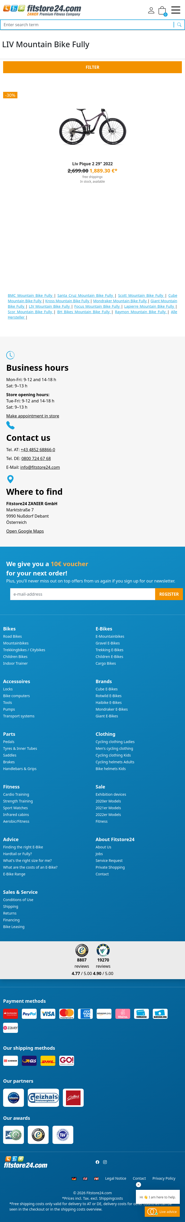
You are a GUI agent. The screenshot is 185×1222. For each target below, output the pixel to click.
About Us (103, 847)
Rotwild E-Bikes (109, 695)
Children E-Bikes (109, 656)
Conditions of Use (18, 899)
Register (169, 594)
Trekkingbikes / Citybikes (24, 649)
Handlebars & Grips (19, 768)
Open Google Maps (25, 531)
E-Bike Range (14, 873)
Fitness (102, 821)
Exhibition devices (111, 794)
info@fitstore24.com (40, 467)
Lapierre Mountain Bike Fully (149, 306)
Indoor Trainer (15, 663)
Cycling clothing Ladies (115, 741)
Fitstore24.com (99, 1192)
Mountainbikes (16, 643)
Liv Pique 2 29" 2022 (92, 164)
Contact (102, 873)
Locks (8, 688)
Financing (11, 919)
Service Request (109, 860)
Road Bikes (12, 636)
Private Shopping (110, 867)
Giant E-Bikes (107, 715)
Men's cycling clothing (114, 748)
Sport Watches (15, 807)
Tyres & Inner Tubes (20, 748)
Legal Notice (115, 1178)
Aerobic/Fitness (16, 821)
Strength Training (18, 801)
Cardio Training (16, 794)
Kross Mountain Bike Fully (67, 300)
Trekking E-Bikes (109, 649)
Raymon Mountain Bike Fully (141, 311)
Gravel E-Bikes (108, 643)
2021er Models (108, 807)
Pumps (9, 709)
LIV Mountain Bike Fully (50, 306)
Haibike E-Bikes (109, 702)
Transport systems (19, 715)
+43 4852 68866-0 (38, 449)
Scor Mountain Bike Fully (31, 311)
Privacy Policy (164, 1178)
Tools (7, 702)
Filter (92, 67)
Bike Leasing (13, 926)
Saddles (9, 755)
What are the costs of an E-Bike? (30, 867)
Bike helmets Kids (111, 768)
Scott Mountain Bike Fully (141, 295)
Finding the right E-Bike (23, 847)
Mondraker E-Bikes (112, 709)
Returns (9, 913)
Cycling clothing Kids (113, 755)
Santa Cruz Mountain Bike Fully (86, 295)
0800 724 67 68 (36, 458)
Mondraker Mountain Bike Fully (120, 300)
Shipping (10, 906)
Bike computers (16, 695)
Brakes (9, 761)
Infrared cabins (16, 814)
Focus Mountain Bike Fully (97, 306)
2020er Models (108, 801)
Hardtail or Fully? (17, 853)
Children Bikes (15, 656)
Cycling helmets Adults (115, 761)
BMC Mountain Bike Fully (31, 295)
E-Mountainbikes (110, 636)
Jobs (99, 853)
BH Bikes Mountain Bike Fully (84, 311)
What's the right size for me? (27, 860)
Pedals (8, 741)
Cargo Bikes (106, 663)
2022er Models (108, 814)
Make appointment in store (32, 416)
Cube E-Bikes (107, 688)
